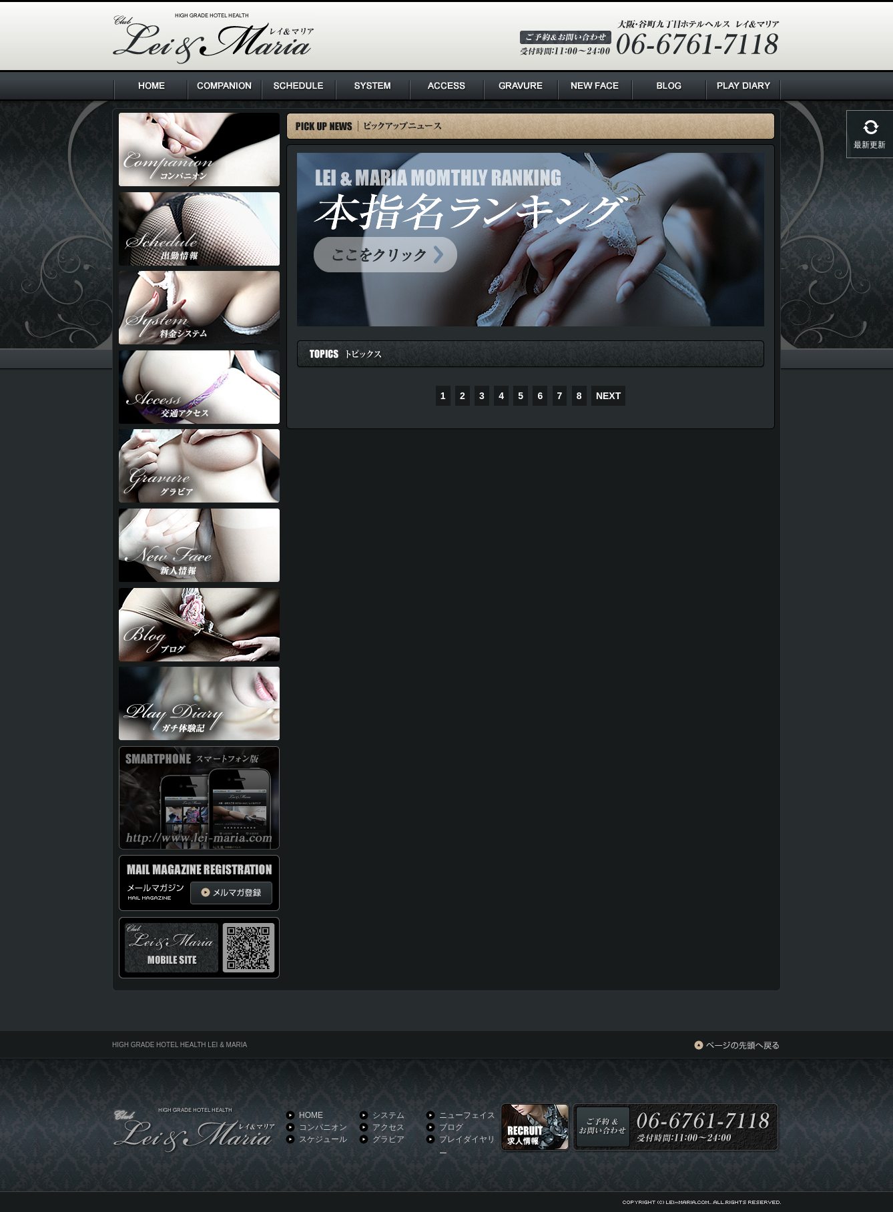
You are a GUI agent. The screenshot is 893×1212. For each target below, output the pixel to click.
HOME (311, 1115)
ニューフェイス (467, 1115)
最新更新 (870, 144)
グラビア (388, 1139)
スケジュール (323, 1139)
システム (388, 1115)
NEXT (608, 395)
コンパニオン (323, 1127)
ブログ (451, 1127)
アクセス (388, 1127)
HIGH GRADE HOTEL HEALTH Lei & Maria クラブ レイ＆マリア (213, 38)
